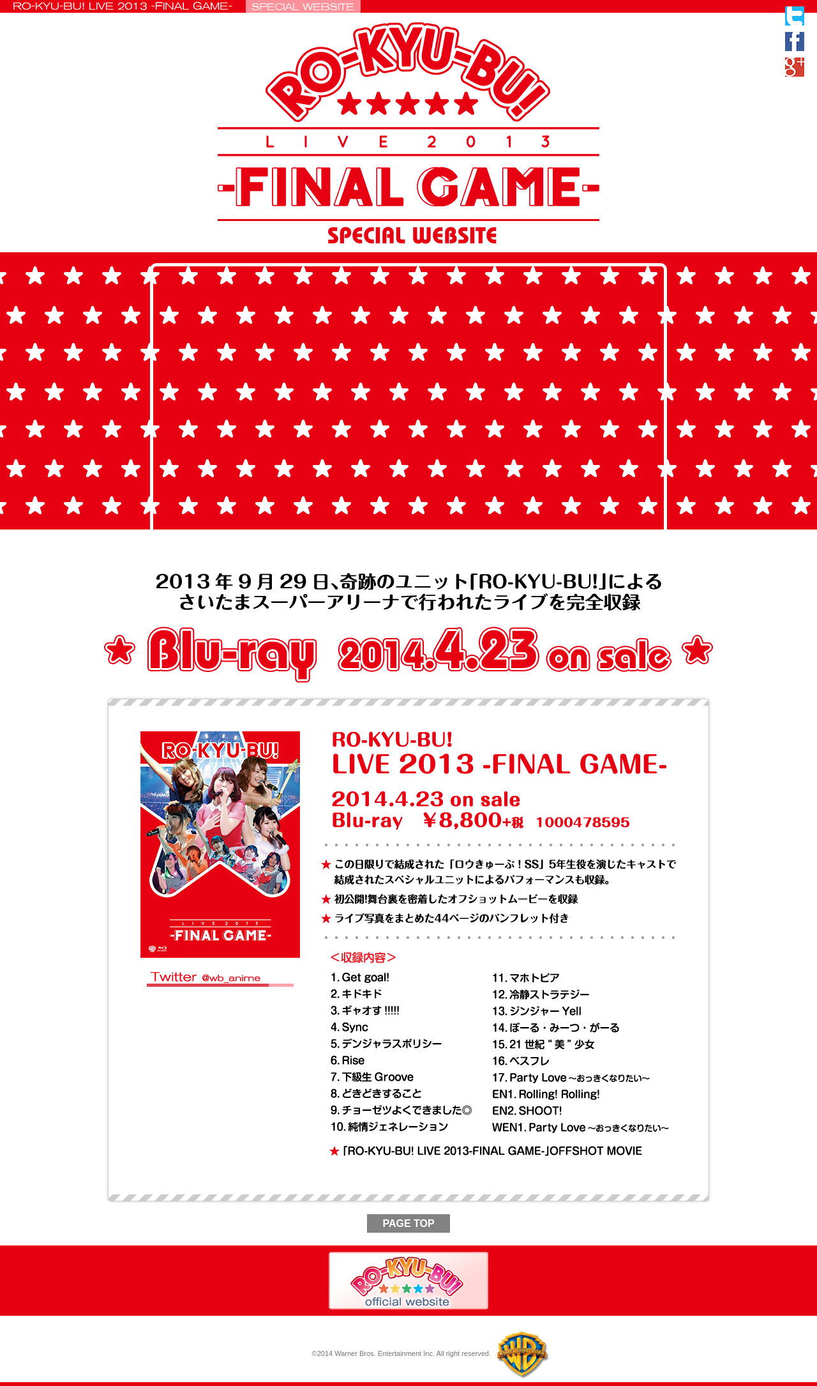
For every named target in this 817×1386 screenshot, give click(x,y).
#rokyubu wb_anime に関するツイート (223, 993)
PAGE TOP (408, 1223)
